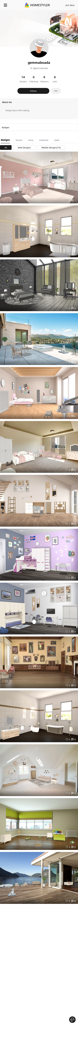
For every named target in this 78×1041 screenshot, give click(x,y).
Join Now (70, 5)
